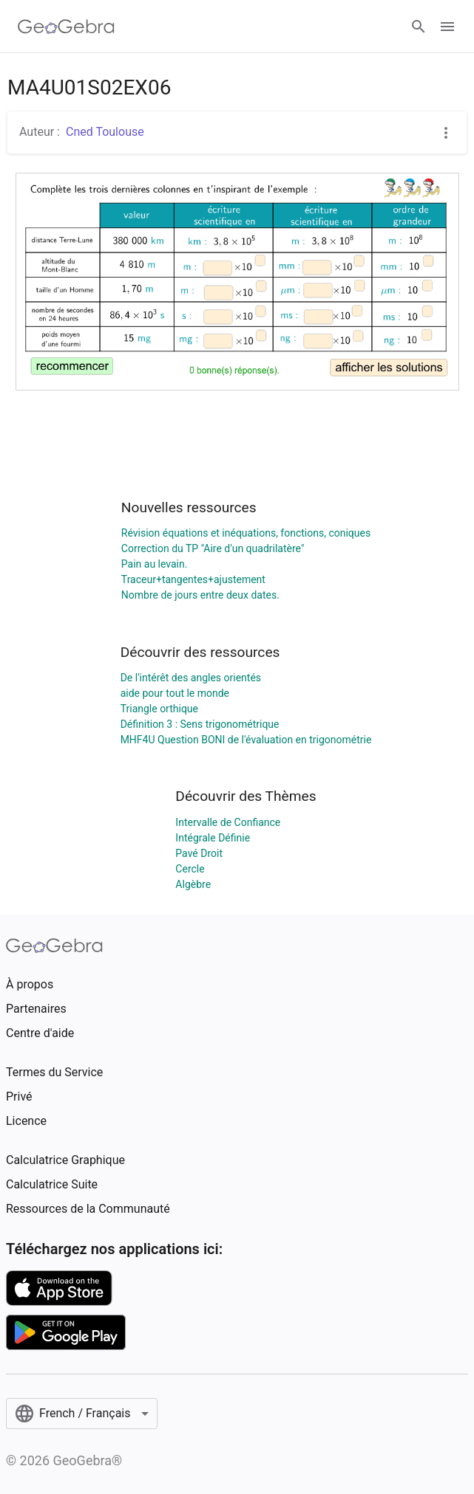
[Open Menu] (447, 26)
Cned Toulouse (105, 132)
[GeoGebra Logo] (66, 26)
